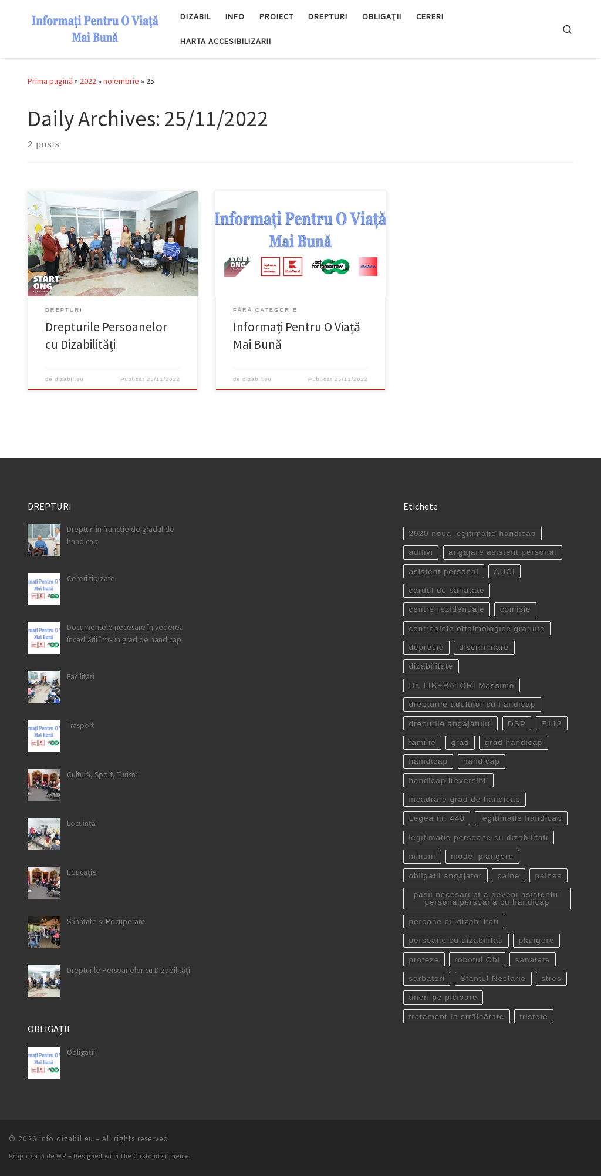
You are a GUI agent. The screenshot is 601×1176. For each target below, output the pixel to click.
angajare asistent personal (502, 552)
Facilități (80, 677)
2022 (88, 81)
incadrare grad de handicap (464, 799)
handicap (481, 761)
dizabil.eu (69, 379)
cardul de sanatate (446, 590)
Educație (82, 872)
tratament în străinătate (456, 1016)
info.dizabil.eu (66, 1139)
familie (421, 742)
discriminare (484, 647)
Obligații (81, 1052)
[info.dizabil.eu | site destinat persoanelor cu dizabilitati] (95, 27)
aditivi (420, 552)
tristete (533, 1016)
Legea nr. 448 (436, 818)
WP (61, 1156)
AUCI (504, 571)
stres (551, 978)
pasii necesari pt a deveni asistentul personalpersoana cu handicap (487, 898)
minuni (421, 856)
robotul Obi (477, 959)
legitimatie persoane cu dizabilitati (478, 837)
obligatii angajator (445, 875)
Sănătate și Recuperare (106, 921)
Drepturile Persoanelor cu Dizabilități (128, 970)
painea (548, 875)
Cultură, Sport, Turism (102, 774)
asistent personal (443, 571)
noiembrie (121, 81)
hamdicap (428, 761)
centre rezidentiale (446, 609)
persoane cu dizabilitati (455, 940)
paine (508, 875)
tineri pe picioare (442, 997)
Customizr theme (161, 1156)
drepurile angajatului (450, 723)
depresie (426, 647)
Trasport (80, 725)
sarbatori (426, 978)
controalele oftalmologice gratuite (476, 628)
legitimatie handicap (521, 818)
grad (460, 742)
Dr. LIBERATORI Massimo (461, 685)
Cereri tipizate (91, 579)
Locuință (81, 823)
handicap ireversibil (448, 780)
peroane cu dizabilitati (453, 921)
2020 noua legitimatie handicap (472, 533)
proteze (423, 959)
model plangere (482, 856)
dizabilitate (430, 666)
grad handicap (514, 742)
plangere (537, 940)
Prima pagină (50, 81)
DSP (517, 723)
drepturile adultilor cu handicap (471, 704)
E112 (551, 723)
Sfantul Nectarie (493, 978)
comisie (515, 609)
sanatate (533, 959)
